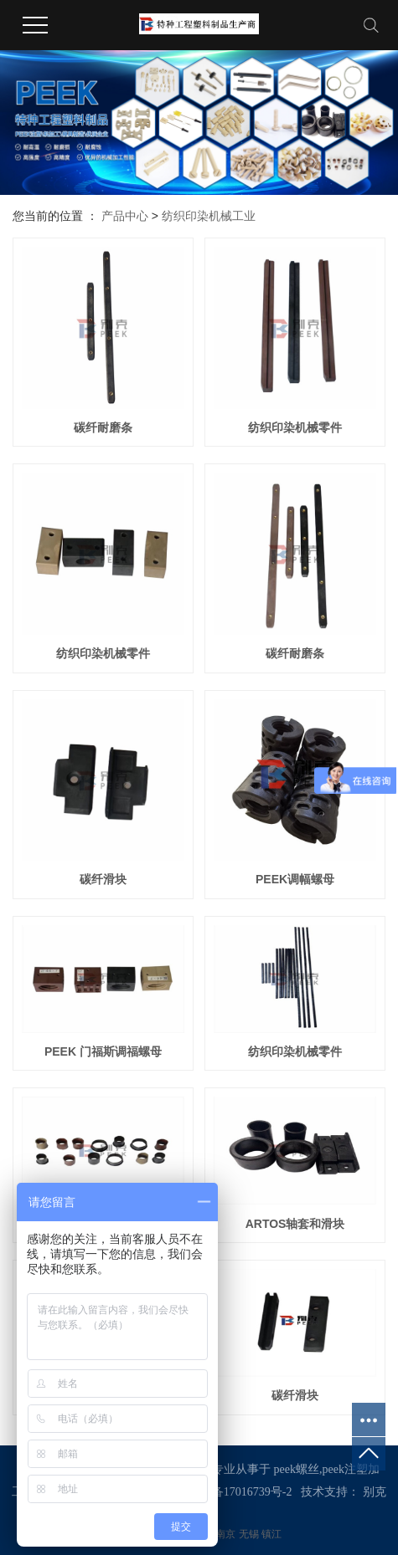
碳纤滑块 (103, 879)
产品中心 (124, 216)
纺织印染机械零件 (295, 427)
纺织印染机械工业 (209, 216)
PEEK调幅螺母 (295, 879)
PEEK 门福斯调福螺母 (103, 1051)
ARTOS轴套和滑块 (295, 1223)
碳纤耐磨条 (103, 427)
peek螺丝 (296, 1469)
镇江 (271, 1534)
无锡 (250, 1534)
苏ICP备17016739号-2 (237, 1492)
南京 (226, 1534)
